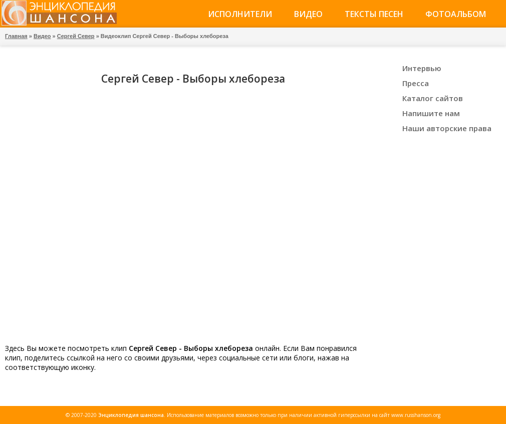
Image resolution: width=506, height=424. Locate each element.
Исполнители (240, 14)
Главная (16, 36)
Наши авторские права (446, 128)
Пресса (415, 83)
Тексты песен (374, 14)
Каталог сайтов (432, 98)
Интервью (421, 68)
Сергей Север (76, 36)
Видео (308, 14)
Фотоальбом (455, 14)
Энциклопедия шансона (131, 414)
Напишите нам (431, 113)
